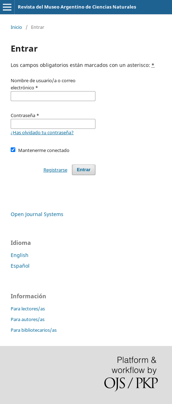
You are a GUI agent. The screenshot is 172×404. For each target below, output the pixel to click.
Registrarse (55, 170)
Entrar (83, 169)
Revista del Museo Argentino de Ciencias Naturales (77, 7)
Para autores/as (28, 319)
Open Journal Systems (37, 214)
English (19, 255)
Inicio (16, 27)
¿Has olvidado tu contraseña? (42, 132)
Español (20, 265)
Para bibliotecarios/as (34, 330)
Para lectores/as (28, 308)
